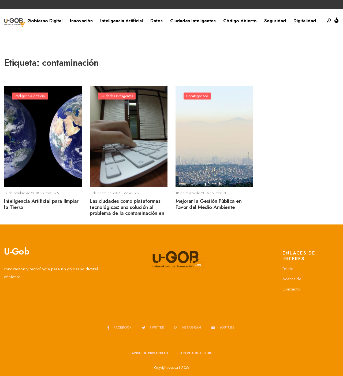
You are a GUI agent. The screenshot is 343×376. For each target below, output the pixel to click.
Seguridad (275, 20)
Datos (156, 20)
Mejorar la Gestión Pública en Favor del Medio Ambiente (208, 204)
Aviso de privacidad (150, 353)
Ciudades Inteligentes (193, 20)
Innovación (81, 20)
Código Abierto (240, 20)
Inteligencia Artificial (121, 20)
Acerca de (291, 278)
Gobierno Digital (44, 20)
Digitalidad (304, 20)
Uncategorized (197, 95)
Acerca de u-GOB (195, 353)
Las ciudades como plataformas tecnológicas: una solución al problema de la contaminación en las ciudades (127, 210)
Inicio (287, 268)
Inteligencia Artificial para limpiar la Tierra (41, 204)
